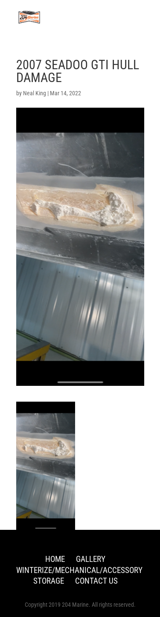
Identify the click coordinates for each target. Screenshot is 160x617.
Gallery (90, 559)
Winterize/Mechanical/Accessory (79, 570)
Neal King (34, 93)
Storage (48, 581)
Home (55, 559)
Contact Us (96, 581)
